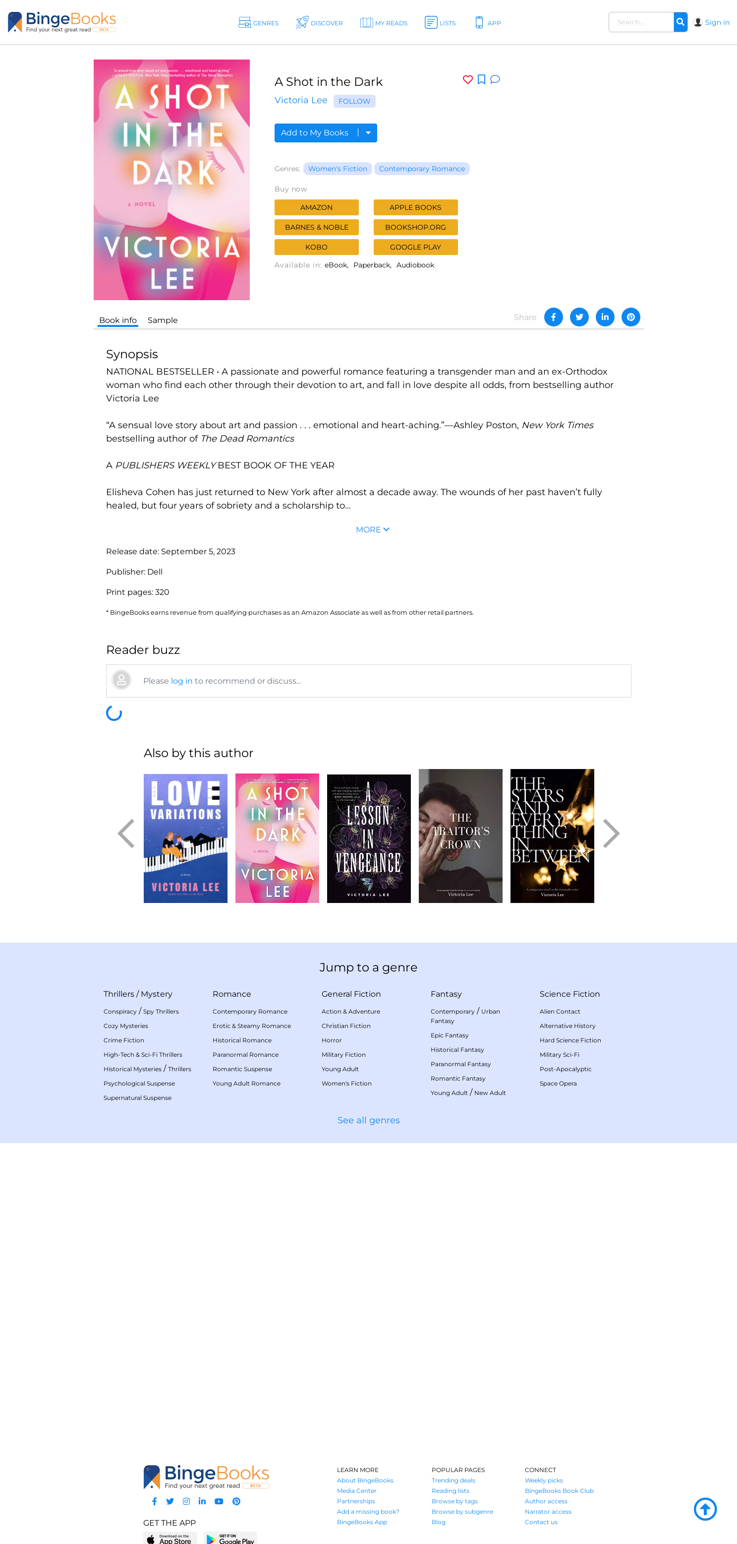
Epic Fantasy (450, 1035)
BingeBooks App (362, 1522)
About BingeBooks (365, 1480)
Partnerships (356, 1501)
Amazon (316, 207)
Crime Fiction (124, 1040)
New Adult (490, 1092)
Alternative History (568, 1025)
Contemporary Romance (422, 168)
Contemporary (453, 1011)
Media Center (357, 1490)
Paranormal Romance (246, 1054)
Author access (546, 1501)
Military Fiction (344, 1054)
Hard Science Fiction (570, 1040)
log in (182, 681)
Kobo (316, 247)
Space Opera (558, 1083)
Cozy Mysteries (126, 1025)
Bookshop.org (415, 227)
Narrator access (548, 1511)
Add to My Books (326, 132)
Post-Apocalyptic (566, 1069)
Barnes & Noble (316, 227)
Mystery (156, 994)
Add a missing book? (368, 1511)
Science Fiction (570, 994)
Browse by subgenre (462, 1511)
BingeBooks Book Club (559, 1490)
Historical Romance (242, 1040)
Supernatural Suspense (137, 1097)
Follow (355, 101)
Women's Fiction (337, 168)
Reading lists (450, 1490)
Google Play (415, 247)
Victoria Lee (301, 100)
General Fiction (351, 994)
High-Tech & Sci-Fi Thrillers (143, 1054)
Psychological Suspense (139, 1083)
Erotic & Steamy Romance (252, 1025)
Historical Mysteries (133, 1069)
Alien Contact (560, 1011)
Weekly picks (544, 1480)
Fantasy (446, 994)
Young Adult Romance (247, 1083)
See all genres (369, 1120)
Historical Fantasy (457, 1049)
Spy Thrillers (161, 1011)
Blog (439, 1522)
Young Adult (340, 1069)
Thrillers (119, 994)
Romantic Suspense (242, 1069)
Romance (232, 994)
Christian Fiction (346, 1025)
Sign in (717, 22)
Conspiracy (120, 1011)
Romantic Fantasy (458, 1078)
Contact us (541, 1522)
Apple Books (416, 207)
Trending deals (453, 1480)
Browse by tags (455, 1501)
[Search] (680, 22)
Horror (332, 1040)
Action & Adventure (351, 1011)
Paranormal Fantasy (461, 1064)
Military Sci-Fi (559, 1054)
